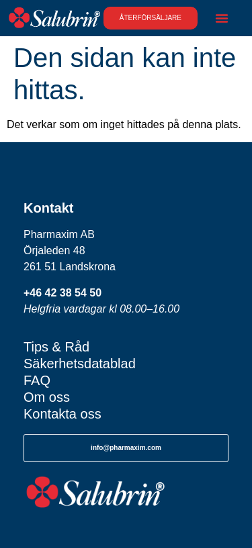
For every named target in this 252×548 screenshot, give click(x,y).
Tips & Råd (56, 346)
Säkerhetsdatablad (80, 363)
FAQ (37, 380)
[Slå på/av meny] (221, 18)
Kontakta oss (62, 413)
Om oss (47, 397)
